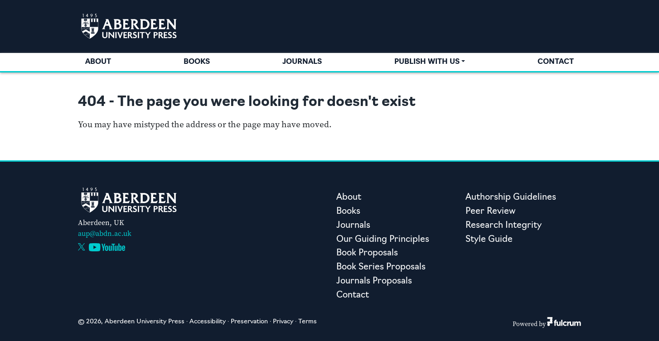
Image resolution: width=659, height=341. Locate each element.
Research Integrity (503, 225)
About (98, 62)
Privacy (283, 321)
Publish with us (427, 62)
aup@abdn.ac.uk (104, 233)
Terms (307, 321)
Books (197, 62)
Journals (302, 62)
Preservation (249, 321)
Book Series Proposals (381, 267)
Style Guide (489, 239)
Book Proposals (367, 253)
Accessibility (207, 321)
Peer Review (490, 211)
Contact (556, 62)
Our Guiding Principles (382, 239)
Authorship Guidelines (510, 197)
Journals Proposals (374, 281)
